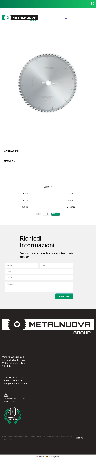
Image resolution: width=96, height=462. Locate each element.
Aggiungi (55, 214)
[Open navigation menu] (66, 19)
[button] (64, 296)
